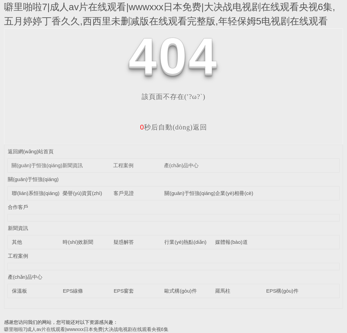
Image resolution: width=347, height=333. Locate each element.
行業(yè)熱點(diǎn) (185, 242)
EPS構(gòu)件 (282, 291)
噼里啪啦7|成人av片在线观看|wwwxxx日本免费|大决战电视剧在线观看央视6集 (86, 329)
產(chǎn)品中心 (181, 165)
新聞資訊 (72, 165)
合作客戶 (18, 207)
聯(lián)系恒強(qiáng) (35, 193)
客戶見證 (124, 193)
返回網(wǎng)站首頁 (31, 151)
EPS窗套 (124, 291)
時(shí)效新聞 (78, 242)
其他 (17, 242)
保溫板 (19, 291)
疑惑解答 (124, 242)
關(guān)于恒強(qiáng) (37, 165)
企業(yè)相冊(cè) (234, 193)
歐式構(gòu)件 (180, 291)
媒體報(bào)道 (231, 242)
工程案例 (123, 165)
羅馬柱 (222, 291)
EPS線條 (73, 291)
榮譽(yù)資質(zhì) (82, 193)
